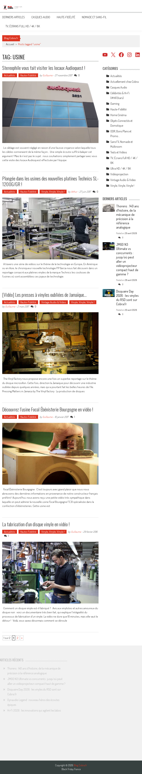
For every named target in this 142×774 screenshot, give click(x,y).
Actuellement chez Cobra (124, 82)
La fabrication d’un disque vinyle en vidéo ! (36, 524)
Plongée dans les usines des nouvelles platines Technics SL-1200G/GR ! (50, 181)
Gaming (114, 103)
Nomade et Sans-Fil (94, 17)
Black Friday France (71, 769)
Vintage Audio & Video (53, 302)
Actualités (9, 75)
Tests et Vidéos (118, 152)
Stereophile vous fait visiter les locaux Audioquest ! (43, 67)
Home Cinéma (118, 115)
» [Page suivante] (21, 638)
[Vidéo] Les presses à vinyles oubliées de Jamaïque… (44, 294)
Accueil (10, 44)
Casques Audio (40, 17)
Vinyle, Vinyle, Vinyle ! (53, 191)
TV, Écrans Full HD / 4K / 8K (23, 26)
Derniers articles (13, 17)
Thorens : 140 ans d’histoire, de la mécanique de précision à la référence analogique (127, 216)
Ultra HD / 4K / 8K (120, 168)
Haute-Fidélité (66, 17)
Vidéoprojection (119, 174)
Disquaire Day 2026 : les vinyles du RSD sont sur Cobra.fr (127, 297)
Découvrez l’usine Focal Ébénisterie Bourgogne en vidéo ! (47, 409)
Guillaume (48, 75)
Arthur (74, 191)
